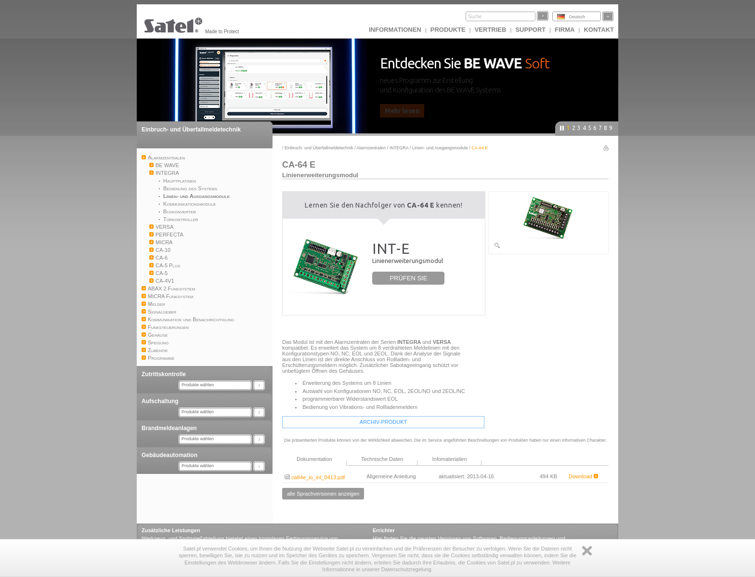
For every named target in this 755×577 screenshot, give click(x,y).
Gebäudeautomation (169, 455)
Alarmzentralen (371, 147)
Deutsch (577, 16)
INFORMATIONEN (395, 29)
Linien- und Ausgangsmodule (440, 147)
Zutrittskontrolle (164, 374)
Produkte (448, 29)
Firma (564, 29)
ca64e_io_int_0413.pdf (315, 477)
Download (583, 476)
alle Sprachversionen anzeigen (323, 494)
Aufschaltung (160, 401)
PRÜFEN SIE (408, 278)
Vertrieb (491, 29)
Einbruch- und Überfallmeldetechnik (191, 129)
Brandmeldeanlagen (169, 428)
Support (530, 29)
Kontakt (599, 29)
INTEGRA (399, 147)
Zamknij (587, 550)
